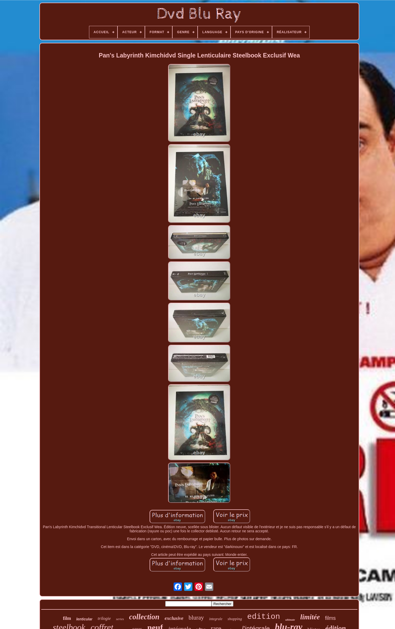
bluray (196, 617)
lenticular (84, 619)
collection (144, 617)
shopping (235, 619)
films (330, 618)
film (67, 618)
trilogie (104, 618)
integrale (215, 619)
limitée (310, 617)
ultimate (290, 619)
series (120, 619)
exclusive (174, 618)
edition (263, 616)
